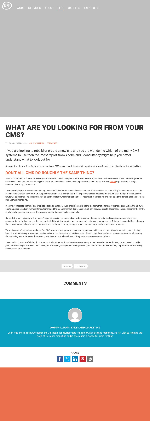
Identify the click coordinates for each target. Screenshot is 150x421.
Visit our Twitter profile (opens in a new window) (129, 382)
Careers (77, 8)
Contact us (14, 393)
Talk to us (94, 8)
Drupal (113, 181)
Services (37, 8)
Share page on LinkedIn (75, 359)
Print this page (90, 359)
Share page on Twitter (67, 359)
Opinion (67, 266)
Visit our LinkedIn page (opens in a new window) (137, 382)
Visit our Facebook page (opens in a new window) (122, 382)
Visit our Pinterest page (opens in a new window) (145, 382)
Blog (64, 8)
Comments (52, 143)
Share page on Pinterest (83, 359)
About (52, 8)
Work (24, 8)
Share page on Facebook (60, 359)
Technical (80, 266)
